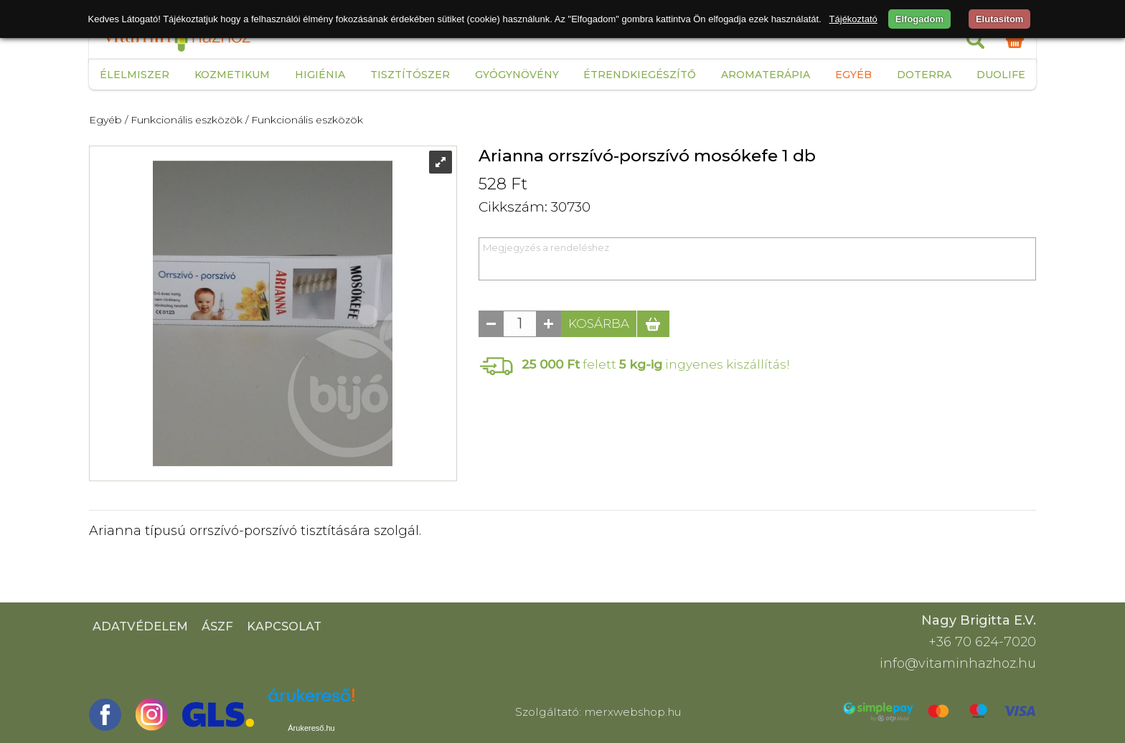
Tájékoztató (853, 19)
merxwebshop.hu (633, 712)
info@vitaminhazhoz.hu (958, 663)
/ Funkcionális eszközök (184, 119)
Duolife (1000, 74)
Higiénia (320, 74)
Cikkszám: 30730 (534, 207)
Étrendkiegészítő (639, 74)
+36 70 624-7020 (982, 642)
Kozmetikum (232, 74)
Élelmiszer (134, 74)
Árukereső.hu (311, 728)
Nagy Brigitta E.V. (978, 620)
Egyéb (853, 74)
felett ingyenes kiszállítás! (656, 364)
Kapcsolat (284, 626)
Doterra (924, 74)
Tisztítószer (410, 74)
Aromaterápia (765, 74)
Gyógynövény (517, 74)
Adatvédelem (140, 626)
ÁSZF (217, 626)
